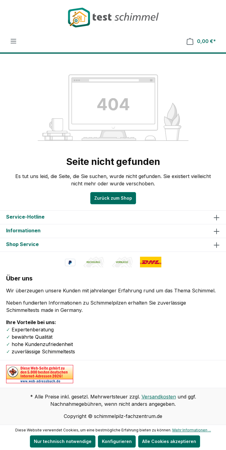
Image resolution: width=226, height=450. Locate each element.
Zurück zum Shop (113, 198)
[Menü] (13, 41)
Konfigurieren (117, 441)
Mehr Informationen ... (191, 430)
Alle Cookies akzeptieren (169, 441)
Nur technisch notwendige (62, 441)
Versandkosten (159, 397)
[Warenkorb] (201, 41)
